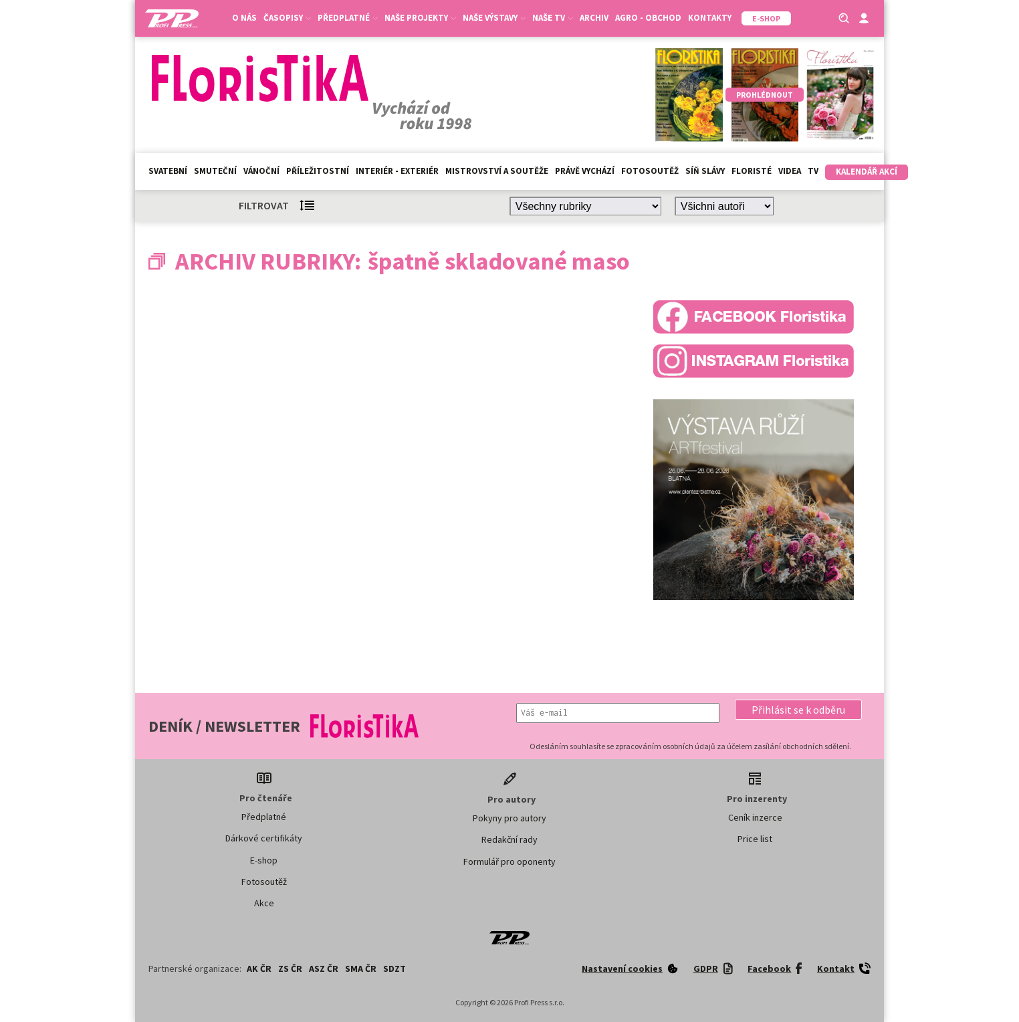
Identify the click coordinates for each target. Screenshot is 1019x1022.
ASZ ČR (323, 968)
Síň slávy (705, 171)
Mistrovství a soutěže (496, 171)
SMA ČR (360, 968)
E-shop (263, 860)
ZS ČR (290, 968)
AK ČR (259, 968)
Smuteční (215, 171)
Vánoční (261, 171)
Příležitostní (317, 171)
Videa (789, 171)
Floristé (751, 171)
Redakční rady (509, 839)
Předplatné (348, 17)
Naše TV (552, 17)
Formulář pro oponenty (509, 861)
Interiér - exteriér (397, 171)
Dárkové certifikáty (263, 838)
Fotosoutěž (650, 171)
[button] (798, 710)
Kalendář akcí (866, 171)
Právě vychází (584, 171)
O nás (244, 17)
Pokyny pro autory (509, 818)
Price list (755, 839)
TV (813, 171)
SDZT (394, 968)
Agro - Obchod (648, 17)
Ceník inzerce (755, 817)
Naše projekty (420, 17)
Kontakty (709, 17)
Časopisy (287, 17)
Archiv (594, 17)
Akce (264, 903)
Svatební (167, 171)
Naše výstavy (494, 17)
